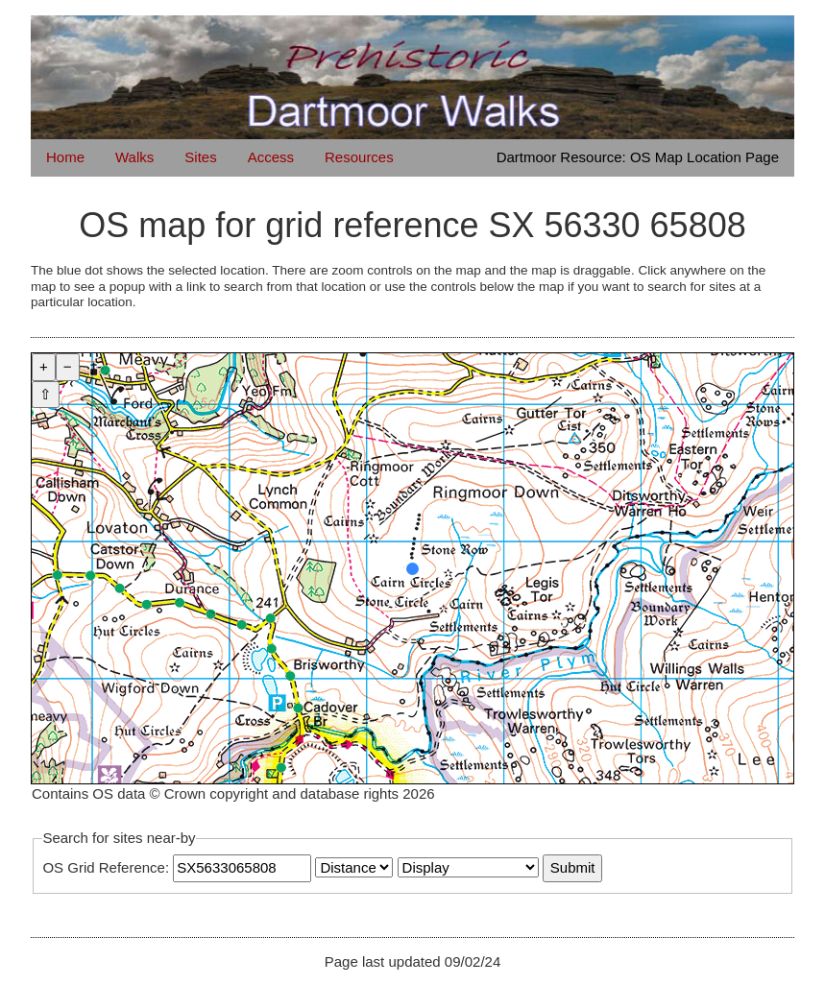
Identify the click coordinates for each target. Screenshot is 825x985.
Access (271, 157)
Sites (200, 157)
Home (65, 157)
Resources (359, 157)
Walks (134, 157)
